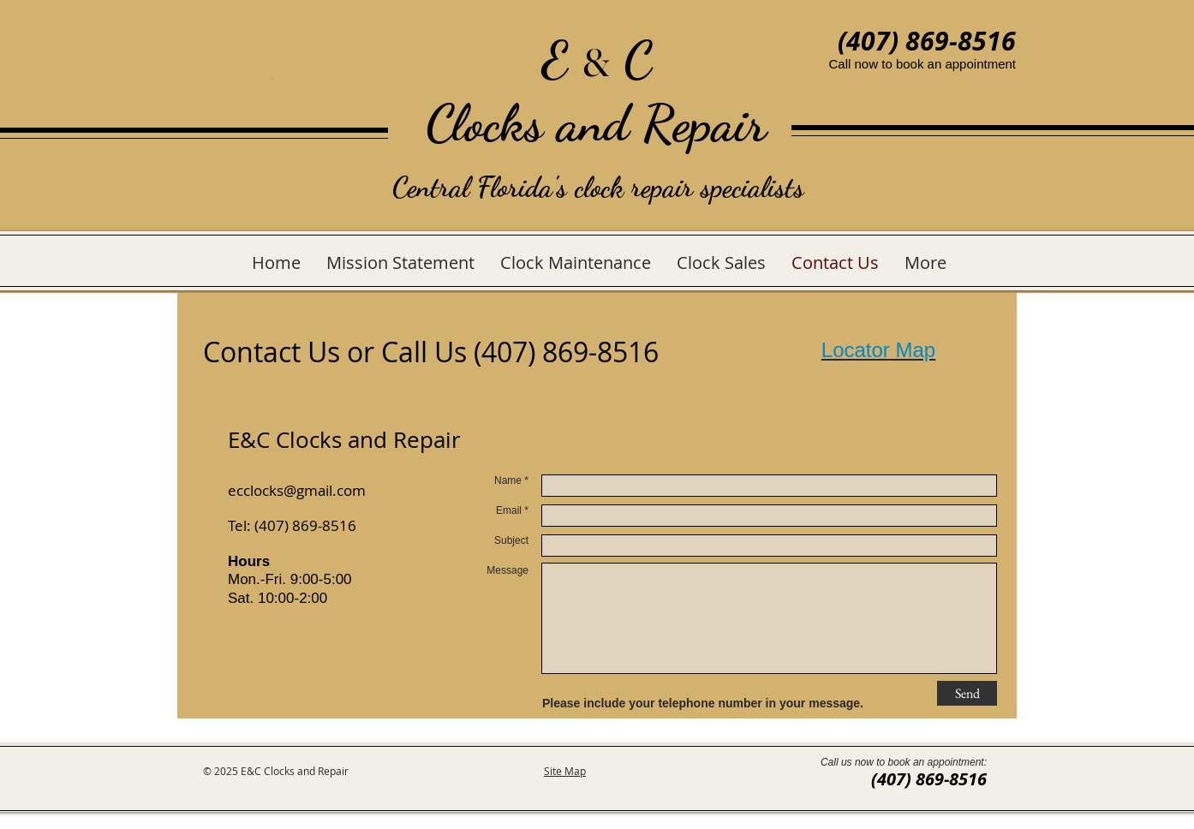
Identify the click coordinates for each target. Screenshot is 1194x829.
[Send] (967, 693)
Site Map (565, 771)
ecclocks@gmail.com (297, 490)
